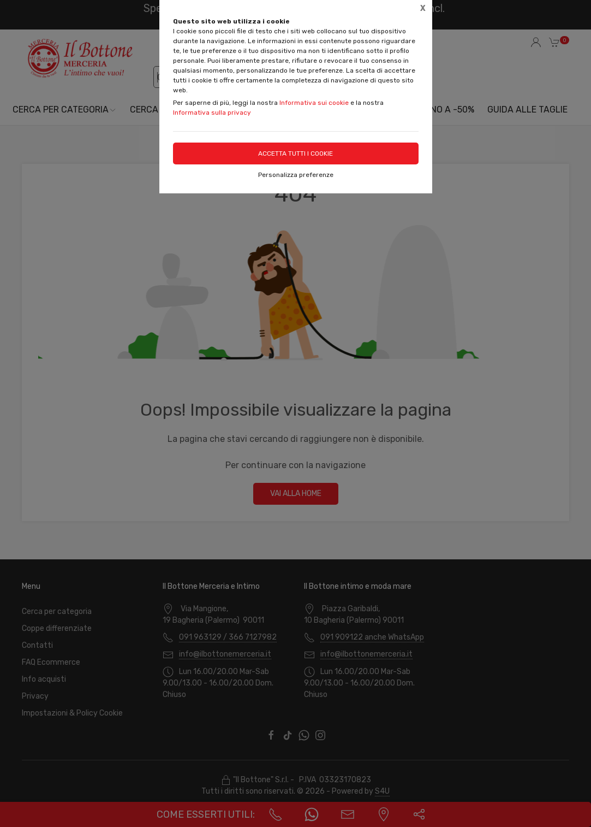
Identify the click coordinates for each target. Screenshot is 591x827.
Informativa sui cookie (314, 103)
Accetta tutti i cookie (295, 153)
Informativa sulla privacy (212, 112)
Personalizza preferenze (295, 175)
